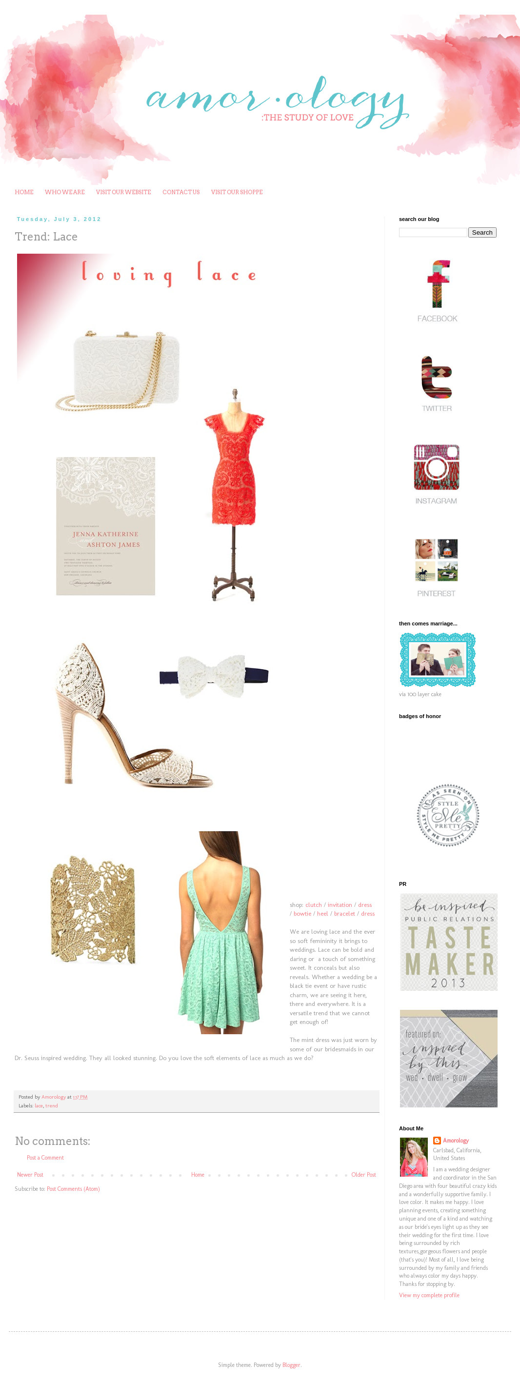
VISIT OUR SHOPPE (236, 192)
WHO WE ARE (64, 192)
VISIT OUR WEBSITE (123, 192)
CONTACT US (181, 192)
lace (39, 1106)
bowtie (302, 913)
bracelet (344, 913)
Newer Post (30, 1174)
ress (366, 904)
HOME (24, 192)
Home (197, 1174)
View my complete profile (429, 1295)
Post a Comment (45, 1157)
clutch (313, 904)
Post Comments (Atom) (73, 1188)
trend (51, 1106)
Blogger (291, 1365)
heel (322, 913)
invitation (340, 904)
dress (368, 913)
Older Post (364, 1174)
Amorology (456, 1140)
